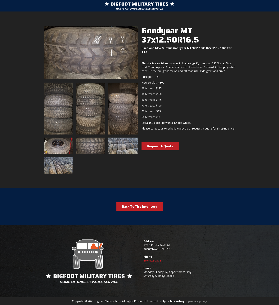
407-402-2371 (152, 260)
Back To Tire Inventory (139, 206)
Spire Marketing (173, 301)
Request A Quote (160, 146)
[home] (139, 5)
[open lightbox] (58, 108)
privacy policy (197, 301)
